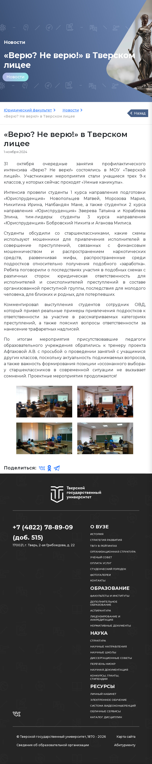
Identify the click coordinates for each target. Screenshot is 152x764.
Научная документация (109, 669)
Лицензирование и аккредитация (105, 618)
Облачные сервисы (105, 711)
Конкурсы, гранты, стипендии (104, 677)
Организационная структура (113, 551)
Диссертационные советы (111, 658)
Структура (98, 640)
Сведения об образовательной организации (53, 745)
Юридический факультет (28, 110)
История (96, 534)
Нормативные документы (110, 625)
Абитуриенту (124, 745)
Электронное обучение (108, 700)
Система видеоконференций (113, 705)
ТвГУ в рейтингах (103, 545)
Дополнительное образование (103, 603)
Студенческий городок (108, 569)
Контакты (97, 580)
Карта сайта (126, 736)
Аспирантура (100, 610)
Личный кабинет (103, 694)
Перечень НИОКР (102, 664)
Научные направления (108, 646)
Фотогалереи (100, 575)
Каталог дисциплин (106, 717)
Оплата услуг (101, 563)
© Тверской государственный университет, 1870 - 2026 (61, 736)
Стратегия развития (106, 540)
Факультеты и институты (109, 595)
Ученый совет (101, 557)
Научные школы (103, 652)
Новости (15, 76)
